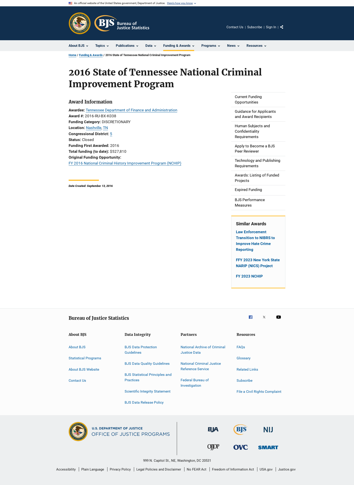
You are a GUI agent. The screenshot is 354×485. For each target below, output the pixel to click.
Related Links (247, 369)
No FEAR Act (196, 469)
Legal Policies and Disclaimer (158, 469)
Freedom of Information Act (233, 469)
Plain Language (92, 469)
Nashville (93, 127)
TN (105, 127)
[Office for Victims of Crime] (240, 450)
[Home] (121, 23)
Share (285, 30)
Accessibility (66, 469)
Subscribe (254, 27)
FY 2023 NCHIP (249, 276)
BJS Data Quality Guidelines (147, 363)
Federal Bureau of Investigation (195, 383)
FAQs (241, 347)
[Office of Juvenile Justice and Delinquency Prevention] (213, 451)
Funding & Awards (91, 55)
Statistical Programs (85, 358)
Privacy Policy (120, 469)
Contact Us (234, 27)
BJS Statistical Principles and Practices (148, 377)
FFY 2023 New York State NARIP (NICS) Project (258, 263)
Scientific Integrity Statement (147, 391)
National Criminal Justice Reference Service (201, 366)
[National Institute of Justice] (268, 433)
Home (72, 55)
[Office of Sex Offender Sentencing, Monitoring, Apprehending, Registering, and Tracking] (268, 450)
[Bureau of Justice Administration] (213, 433)
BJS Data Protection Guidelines (141, 350)
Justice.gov (287, 469)
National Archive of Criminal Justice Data (203, 350)
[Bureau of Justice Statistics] (240, 436)
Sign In (271, 27)
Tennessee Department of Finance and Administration (131, 110)
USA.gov (266, 469)
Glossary (244, 358)
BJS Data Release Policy (144, 402)
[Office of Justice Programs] (80, 23)
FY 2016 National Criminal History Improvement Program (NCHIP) (125, 163)
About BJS (77, 347)
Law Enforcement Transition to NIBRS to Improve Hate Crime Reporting (255, 241)
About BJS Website (84, 369)
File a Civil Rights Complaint (259, 391)
